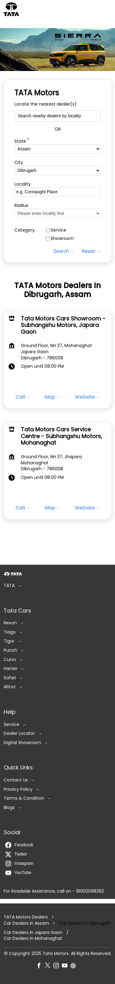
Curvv (10, 660)
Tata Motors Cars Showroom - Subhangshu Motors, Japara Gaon (63, 324)
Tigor (9, 641)
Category (24, 230)
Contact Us (16, 780)
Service (58, 230)
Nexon (10, 623)
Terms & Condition (24, 799)
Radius (21, 206)
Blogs (9, 807)
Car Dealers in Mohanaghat (33, 939)
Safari (10, 678)
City (18, 162)
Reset (88, 251)
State (21, 140)
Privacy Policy (18, 789)
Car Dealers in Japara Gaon (33, 933)
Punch (10, 650)
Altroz (10, 687)
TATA (9, 585)
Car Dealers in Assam (26, 923)
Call (20, 396)
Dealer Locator (19, 734)
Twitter (16, 854)
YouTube (18, 873)
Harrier (10, 669)
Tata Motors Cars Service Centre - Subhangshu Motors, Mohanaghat (61, 435)
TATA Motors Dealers (26, 917)
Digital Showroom (22, 743)
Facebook (19, 845)
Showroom (62, 239)
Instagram (19, 863)
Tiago (10, 632)
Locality (22, 184)
